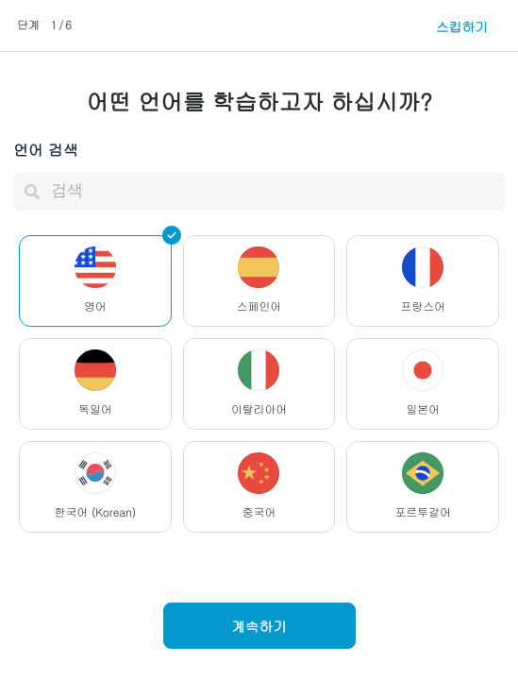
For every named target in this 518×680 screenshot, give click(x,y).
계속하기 (259, 626)
